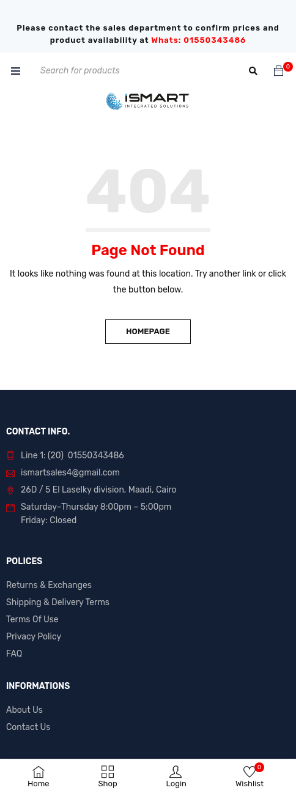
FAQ (14, 654)
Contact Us (28, 727)
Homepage (148, 331)
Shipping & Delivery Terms (57, 602)
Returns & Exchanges (49, 585)
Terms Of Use (32, 619)
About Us (24, 710)
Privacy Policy (33, 636)
